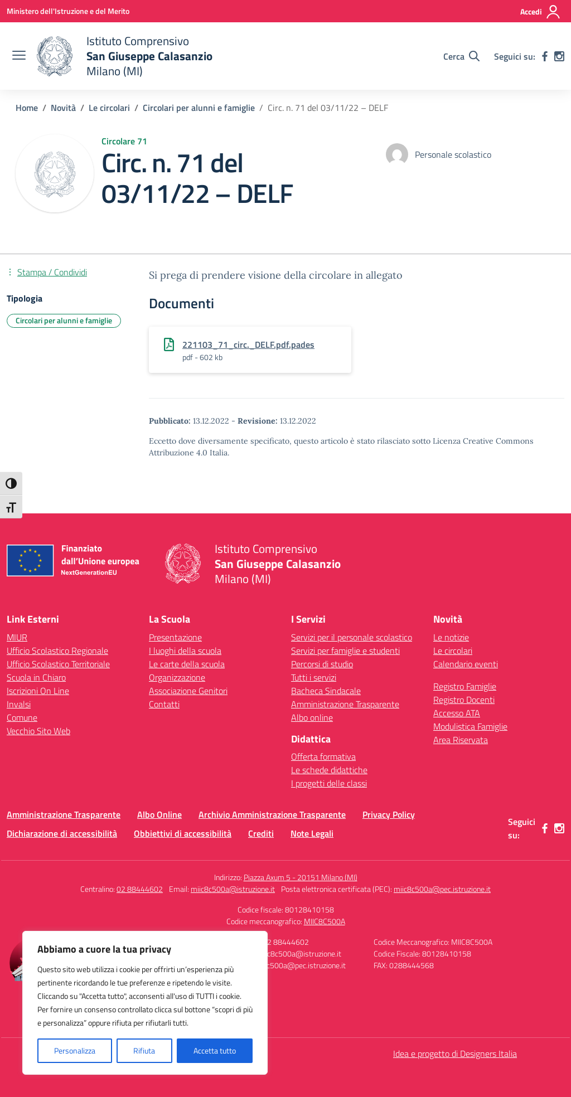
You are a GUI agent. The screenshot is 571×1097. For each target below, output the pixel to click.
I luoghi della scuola (185, 650)
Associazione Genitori (188, 690)
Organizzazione (177, 677)
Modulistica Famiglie (470, 726)
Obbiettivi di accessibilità (182, 833)
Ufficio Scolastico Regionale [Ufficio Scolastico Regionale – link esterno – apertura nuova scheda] (57, 650)
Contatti (164, 704)
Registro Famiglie (464, 686)
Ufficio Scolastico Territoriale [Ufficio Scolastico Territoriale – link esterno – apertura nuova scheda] (58, 664)
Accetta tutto (214, 1050)
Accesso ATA (456, 713)
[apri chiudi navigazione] (19, 56)
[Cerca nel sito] (461, 56)
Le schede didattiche (329, 769)
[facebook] (545, 56)
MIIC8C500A (324, 921)
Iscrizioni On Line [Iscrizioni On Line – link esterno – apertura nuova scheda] (38, 690)
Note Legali (312, 833)
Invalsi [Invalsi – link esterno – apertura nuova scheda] (19, 704)
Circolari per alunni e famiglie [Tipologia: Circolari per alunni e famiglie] (64, 320)
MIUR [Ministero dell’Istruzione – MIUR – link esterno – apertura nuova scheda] (17, 637)
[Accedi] (540, 11)
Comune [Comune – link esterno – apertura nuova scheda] (22, 717)
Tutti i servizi (313, 677)
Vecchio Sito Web (38, 730)
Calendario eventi (465, 664)
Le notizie (451, 637)
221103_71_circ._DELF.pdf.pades (248, 344)
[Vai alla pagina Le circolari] (109, 107)
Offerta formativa (323, 756)
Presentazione (175, 637)
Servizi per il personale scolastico (351, 637)
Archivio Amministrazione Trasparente (272, 814)
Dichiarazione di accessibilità (62, 833)
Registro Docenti (464, 699)
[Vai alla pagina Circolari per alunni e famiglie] (199, 107)
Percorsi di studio (322, 664)
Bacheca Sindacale (326, 690)
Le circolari (452, 650)
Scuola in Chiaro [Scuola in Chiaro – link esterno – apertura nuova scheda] (36, 677)
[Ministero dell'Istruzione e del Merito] (68, 11)
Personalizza (74, 1050)
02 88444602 (140, 889)
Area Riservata (460, 739)
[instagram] (559, 56)
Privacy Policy (388, 814)
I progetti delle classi (329, 783)
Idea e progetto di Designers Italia (455, 1053)
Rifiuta (144, 1050)
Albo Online (159, 814)
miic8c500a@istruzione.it (233, 889)
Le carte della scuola (187, 664)
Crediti (261, 833)
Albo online (312, 717)
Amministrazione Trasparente (345, 704)
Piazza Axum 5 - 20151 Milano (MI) (300, 877)
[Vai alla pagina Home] (27, 107)
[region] (145, 1003)
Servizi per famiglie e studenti (345, 650)
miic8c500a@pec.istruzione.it (442, 889)
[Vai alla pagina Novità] (63, 107)
